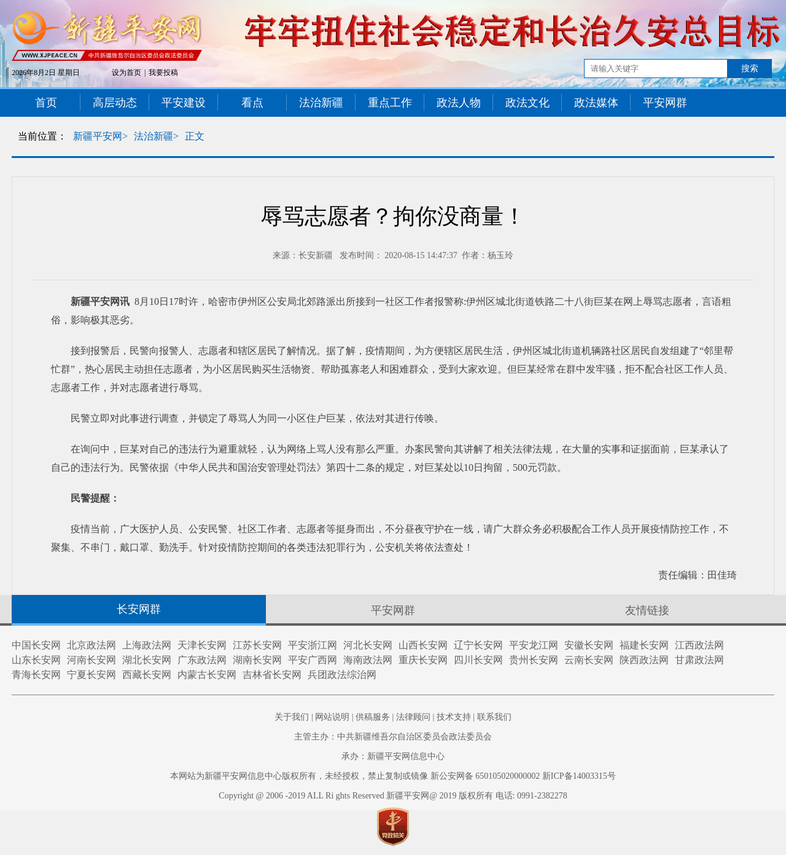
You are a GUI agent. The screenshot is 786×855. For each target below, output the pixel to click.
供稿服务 (373, 717)
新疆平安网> (100, 136)
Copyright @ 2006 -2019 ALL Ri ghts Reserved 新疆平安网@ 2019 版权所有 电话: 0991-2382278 (393, 795)
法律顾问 (413, 717)
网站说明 (332, 717)
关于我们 (291, 717)
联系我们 (494, 717)
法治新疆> (156, 136)
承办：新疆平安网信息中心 (393, 756)
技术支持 (454, 717)
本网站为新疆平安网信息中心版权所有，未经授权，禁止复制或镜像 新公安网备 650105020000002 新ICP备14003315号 (392, 776)
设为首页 (126, 72)
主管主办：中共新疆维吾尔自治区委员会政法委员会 (393, 736)
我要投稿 (163, 72)
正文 (194, 136)
